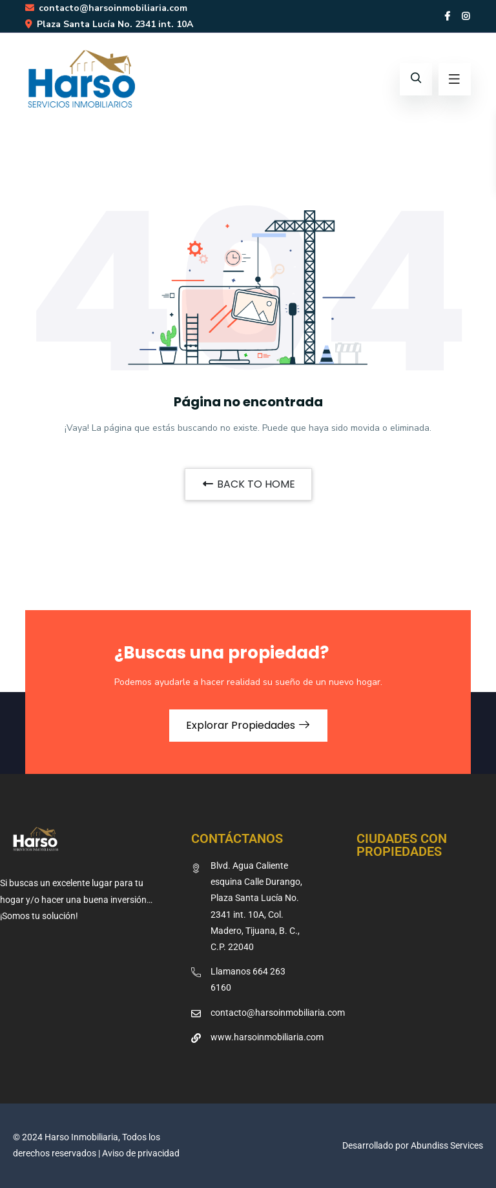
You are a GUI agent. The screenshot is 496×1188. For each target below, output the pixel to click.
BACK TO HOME (248, 484)
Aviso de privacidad (141, 1153)
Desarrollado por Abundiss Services (412, 1145)
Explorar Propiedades (248, 725)
